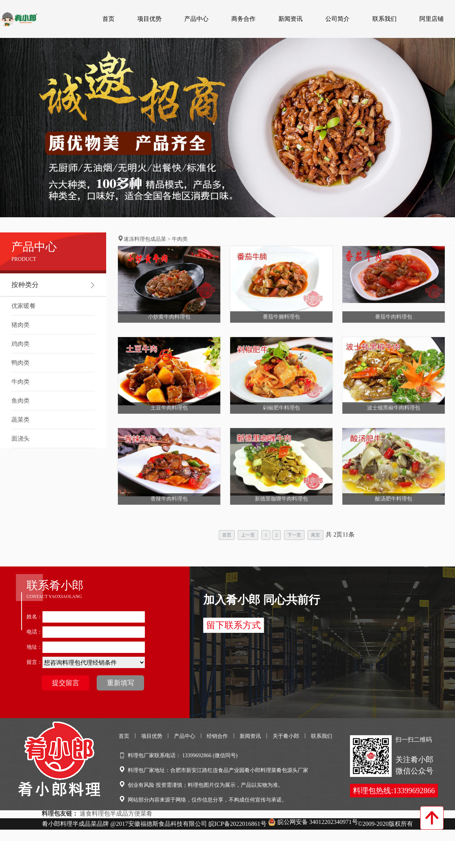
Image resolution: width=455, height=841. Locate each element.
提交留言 (65, 683)
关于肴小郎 (286, 736)
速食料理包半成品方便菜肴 (116, 813)
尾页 (315, 535)
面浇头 (20, 438)
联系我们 (384, 19)
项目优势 (149, 19)
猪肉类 (20, 325)
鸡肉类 (20, 343)
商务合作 (243, 19)
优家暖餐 (23, 306)
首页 (108, 19)
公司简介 (337, 19)
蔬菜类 (20, 419)
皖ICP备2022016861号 (238, 824)
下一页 (294, 535)
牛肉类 (20, 381)
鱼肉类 (20, 400)
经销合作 (217, 736)
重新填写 (120, 683)
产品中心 (196, 19)
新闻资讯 (290, 19)
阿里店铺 (431, 19)
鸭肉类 (20, 362)
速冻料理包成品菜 (145, 239)
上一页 (248, 535)
